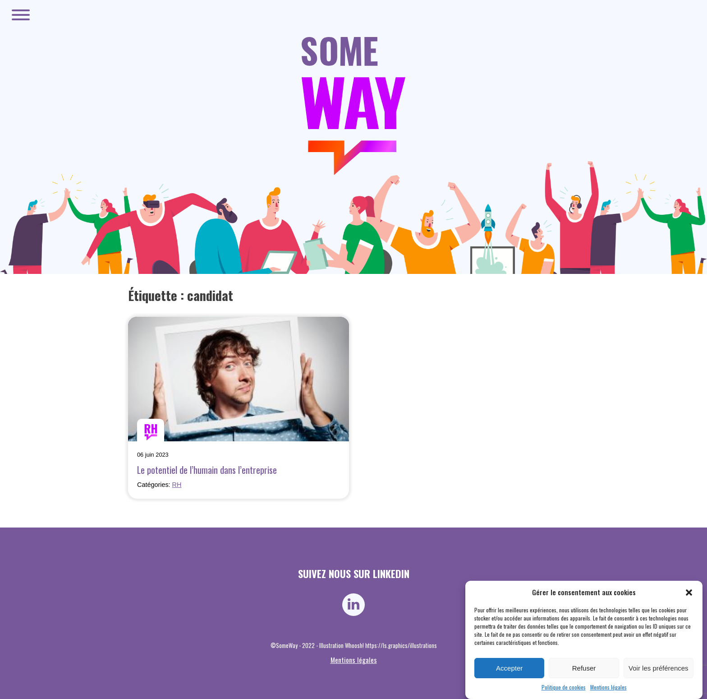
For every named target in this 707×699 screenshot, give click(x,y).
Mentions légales (608, 687)
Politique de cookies (564, 687)
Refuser (584, 668)
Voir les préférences (659, 668)
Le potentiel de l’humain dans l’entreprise (207, 470)
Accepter (509, 668)
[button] (688, 592)
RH (177, 484)
